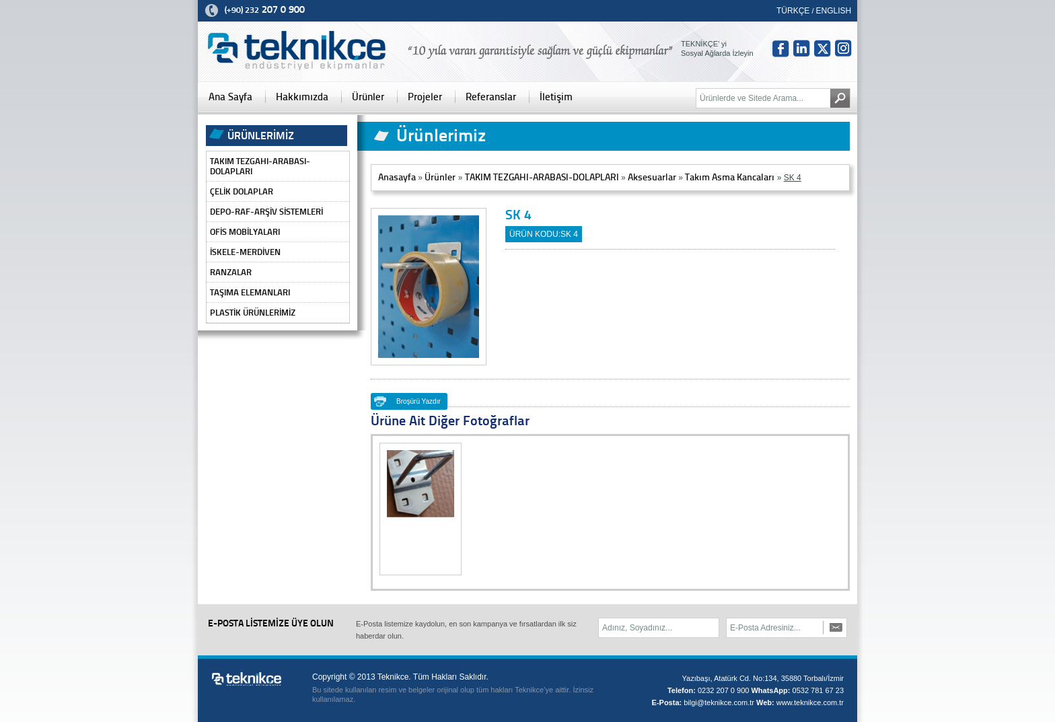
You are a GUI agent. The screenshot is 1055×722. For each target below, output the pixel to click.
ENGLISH (834, 10)
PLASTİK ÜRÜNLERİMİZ (252, 313)
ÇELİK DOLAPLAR (241, 191)
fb (780, 48)
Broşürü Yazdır (418, 401)
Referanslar (491, 97)
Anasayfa (397, 177)
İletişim (556, 97)
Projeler (425, 97)
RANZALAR (231, 272)
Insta (843, 48)
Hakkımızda (302, 97)
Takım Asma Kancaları (729, 177)
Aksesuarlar (652, 177)
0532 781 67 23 (818, 690)
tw (822, 48)
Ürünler (368, 97)
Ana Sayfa (230, 97)
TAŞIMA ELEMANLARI (250, 292)
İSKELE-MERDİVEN (245, 252)
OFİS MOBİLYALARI (245, 232)
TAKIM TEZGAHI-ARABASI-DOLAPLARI (260, 166)
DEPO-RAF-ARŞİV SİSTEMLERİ (266, 212)
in (801, 48)
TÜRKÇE (792, 10)
